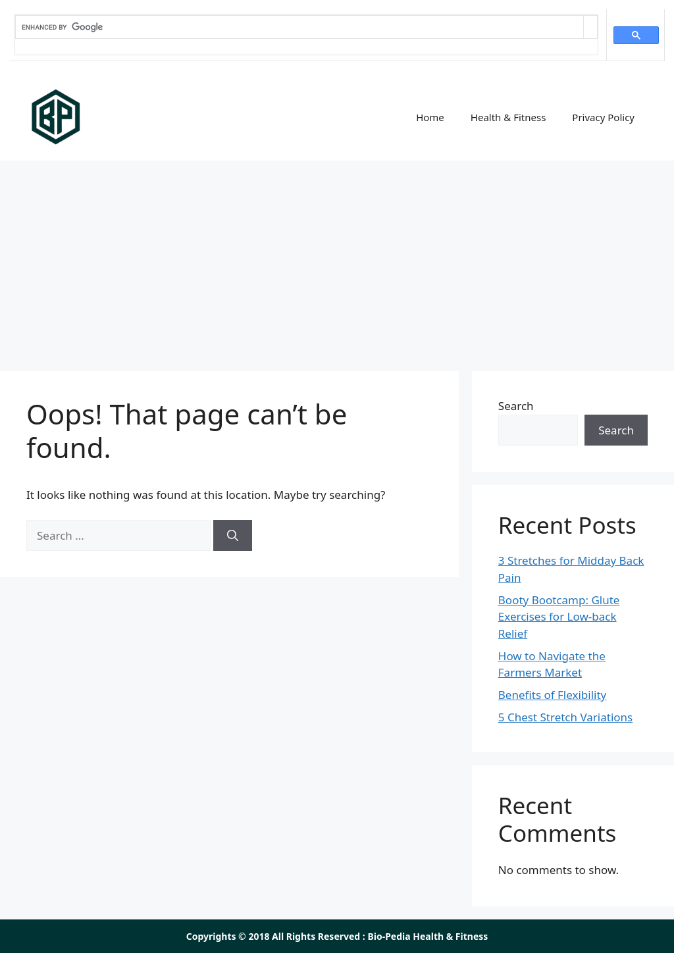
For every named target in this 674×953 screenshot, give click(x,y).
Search (516, 405)
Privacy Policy (603, 117)
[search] (299, 27)
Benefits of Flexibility (552, 694)
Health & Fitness (508, 117)
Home (430, 117)
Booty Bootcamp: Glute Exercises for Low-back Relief (559, 616)
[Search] (232, 536)
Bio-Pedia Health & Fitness (427, 936)
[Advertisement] (337, 259)
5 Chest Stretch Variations (565, 717)
